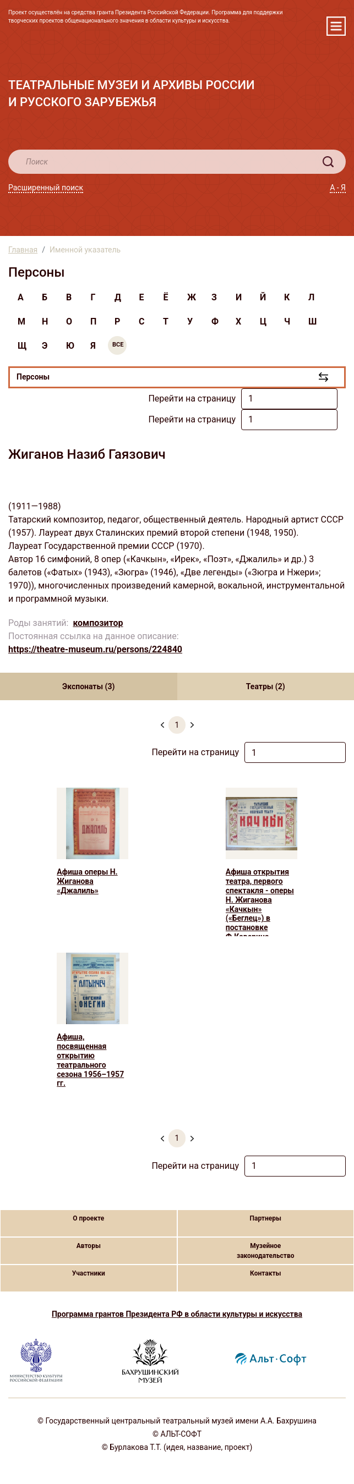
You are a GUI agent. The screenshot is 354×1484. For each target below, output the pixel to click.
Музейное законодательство (266, 1251)
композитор (98, 623)
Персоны (33, 376)
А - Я (338, 187)
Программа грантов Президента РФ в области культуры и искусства (177, 1314)
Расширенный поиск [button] (45, 187)
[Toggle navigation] (336, 26)
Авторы (89, 1246)
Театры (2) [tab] (265, 686)
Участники (88, 1273)
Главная (22, 249)
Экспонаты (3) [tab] (88, 686)
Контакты (265, 1273)
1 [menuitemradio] (177, 725)
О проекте (88, 1218)
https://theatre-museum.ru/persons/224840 (95, 649)
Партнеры (265, 1218)
